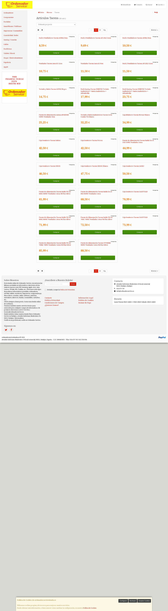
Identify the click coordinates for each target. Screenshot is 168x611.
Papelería (7, 62)
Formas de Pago (84, 571)
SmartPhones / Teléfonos (12, 26)
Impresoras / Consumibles (13, 31)
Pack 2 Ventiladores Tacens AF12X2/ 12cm (96, 68)
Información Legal (85, 566)
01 (96, 30)
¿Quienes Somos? (52, 573)
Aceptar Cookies (144, 601)
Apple (6, 67)
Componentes (8, 17)
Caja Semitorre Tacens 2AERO (133, 345)
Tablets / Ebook (9, 53)
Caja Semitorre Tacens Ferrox (92, 289)
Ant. (91, 30)
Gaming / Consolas (10, 40)
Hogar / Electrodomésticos (13, 58)
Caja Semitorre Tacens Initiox (49, 289)
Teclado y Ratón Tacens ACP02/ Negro (52, 178)
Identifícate (126, 5)
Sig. (104, 30)
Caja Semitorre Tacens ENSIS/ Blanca (94, 345)
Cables (6, 44)
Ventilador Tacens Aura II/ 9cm (92, 123)
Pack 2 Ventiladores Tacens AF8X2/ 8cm (53, 68)
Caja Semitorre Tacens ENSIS (49, 345)
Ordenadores (8, 13)
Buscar (149, 5)
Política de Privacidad (67, 558)
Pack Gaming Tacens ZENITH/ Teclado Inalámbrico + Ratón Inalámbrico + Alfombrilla (95, 181)
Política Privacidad (52, 569)
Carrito (160, 5)
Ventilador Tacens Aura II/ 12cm (50, 123)
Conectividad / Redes (11, 35)
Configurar (123, 601)
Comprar (56, 83)
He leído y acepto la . (61, 558)
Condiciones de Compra (54, 571)
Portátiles (7, 22)
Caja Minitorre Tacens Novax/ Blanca (136, 234)
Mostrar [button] (154, 30)
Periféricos (8, 49)
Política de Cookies (89, 608)
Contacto (138, 5)
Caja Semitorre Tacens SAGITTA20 (134, 400)
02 (100, 30)
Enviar (73, 552)
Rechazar (133, 601)
